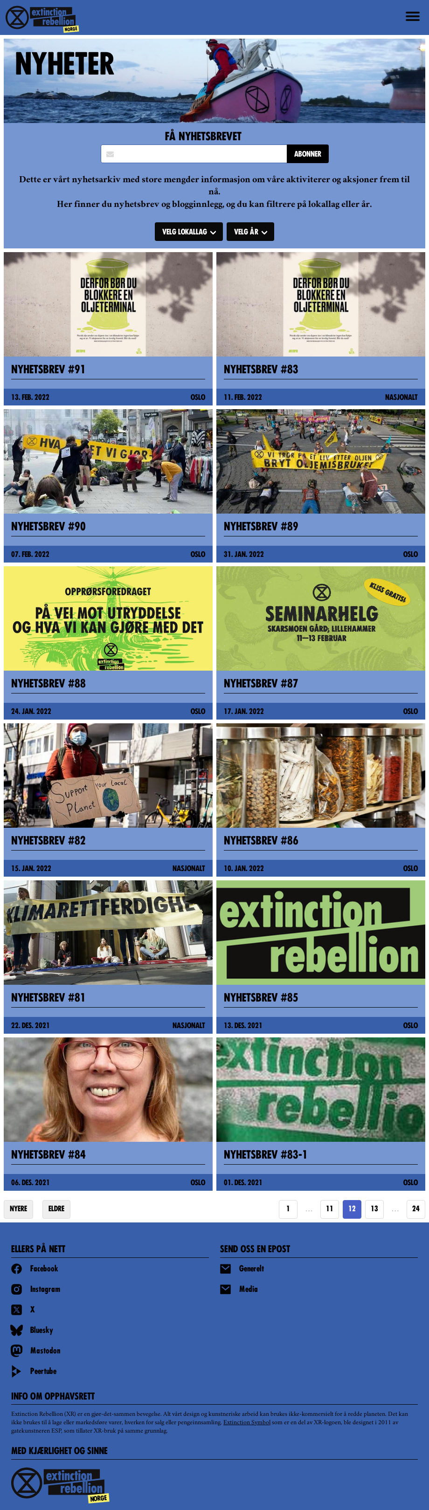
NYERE (18, 1209)
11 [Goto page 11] (329, 1209)
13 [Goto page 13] (374, 1209)
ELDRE (56, 1209)
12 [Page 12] (352, 1209)
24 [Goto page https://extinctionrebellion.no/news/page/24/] (416, 1209)
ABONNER (307, 154)
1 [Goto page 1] (288, 1209)
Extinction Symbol (246, 1423)
